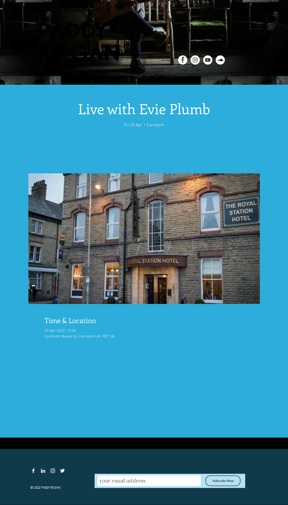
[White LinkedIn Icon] (43, 471)
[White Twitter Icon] (62, 471)
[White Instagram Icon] (53, 471)
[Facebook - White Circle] (182, 60)
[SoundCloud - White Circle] (220, 60)
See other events (144, 151)
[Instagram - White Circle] (195, 60)
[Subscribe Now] (222, 480)
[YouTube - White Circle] (207, 60)
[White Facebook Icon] (33, 471)
